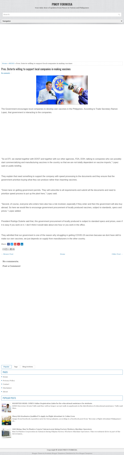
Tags (16, 367)
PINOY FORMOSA (62, 4)
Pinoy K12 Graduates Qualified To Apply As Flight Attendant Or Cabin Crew (43, 416)
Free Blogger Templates (84, 453)
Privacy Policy (9, 381)
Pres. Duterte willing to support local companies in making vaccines (36, 68)
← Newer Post (7, 254)
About (5, 392)
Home (4, 63)
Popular (6, 367)
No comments (5, 73)
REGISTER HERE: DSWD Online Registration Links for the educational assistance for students (52, 403)
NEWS (11, 63)
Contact (6, 384)
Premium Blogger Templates (55, 453)
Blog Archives (28, 367)
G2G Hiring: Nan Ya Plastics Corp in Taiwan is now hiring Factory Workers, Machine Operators (52, 429)
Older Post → (117, 254)
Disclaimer (7, 388)
